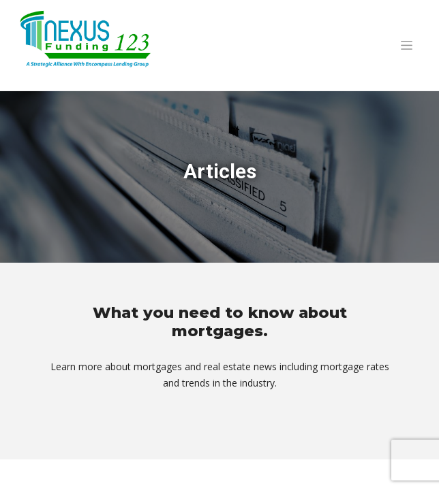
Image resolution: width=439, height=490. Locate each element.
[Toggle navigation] (406, 45)
